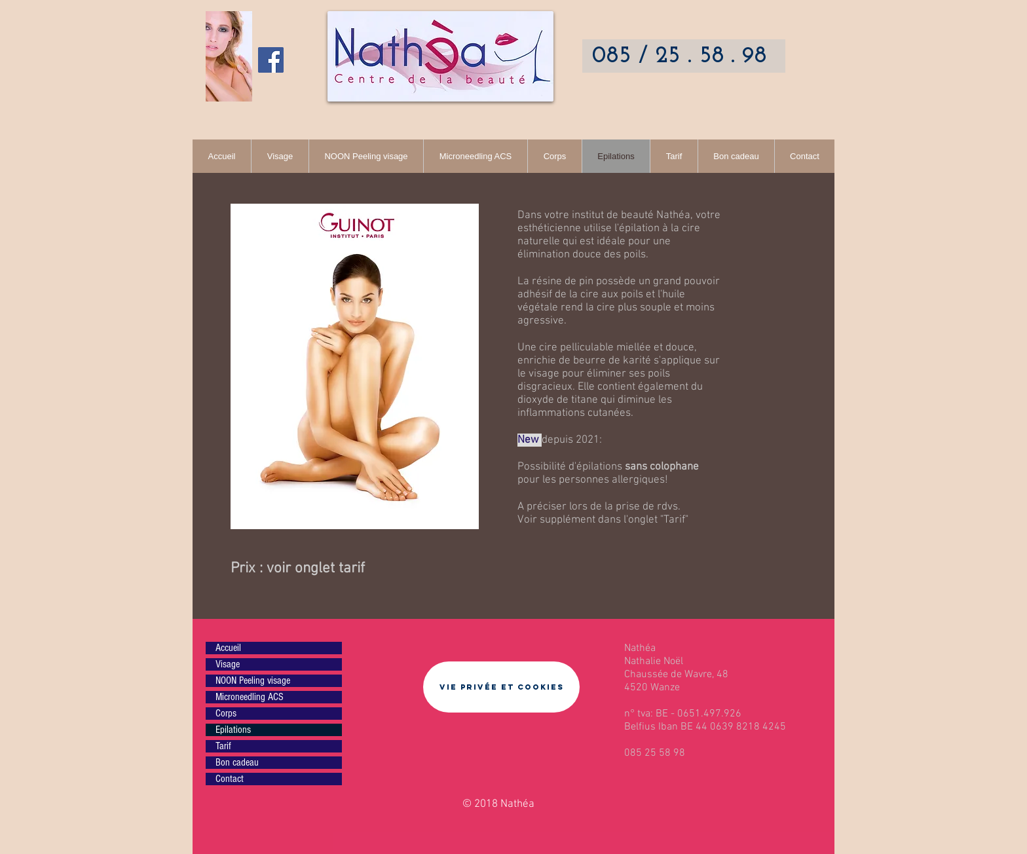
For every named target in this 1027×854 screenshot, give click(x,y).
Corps (225, 713)
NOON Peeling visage (252, 680)
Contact (229, 779)
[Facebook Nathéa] (271, 60)
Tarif (674, 520)
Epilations (233, 729)
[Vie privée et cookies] (501, 687)
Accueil (228, 648)
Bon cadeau (237, 762)
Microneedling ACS (249, 697)
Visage (227, 664)
